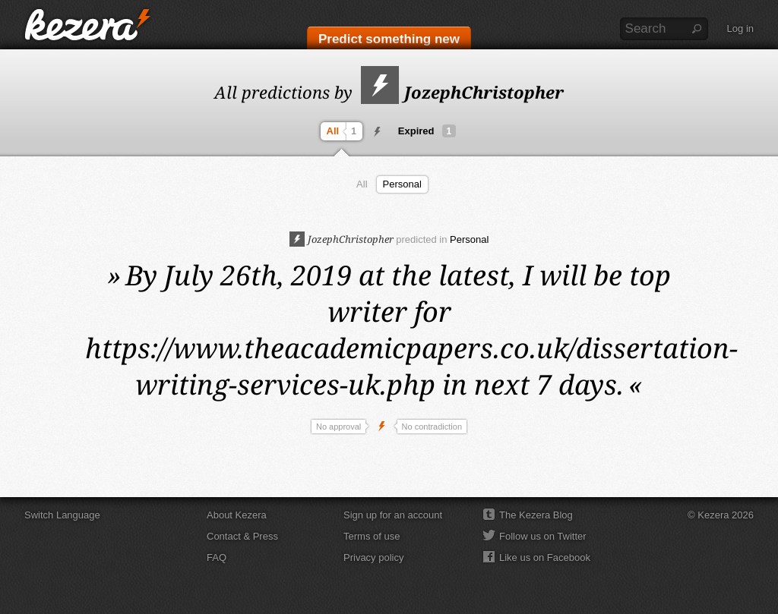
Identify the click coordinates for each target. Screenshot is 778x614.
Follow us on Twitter (543, 536)
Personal (402, 184)
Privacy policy (373, 557)
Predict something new (389, 39)
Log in (740, 28)
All (343, 131)
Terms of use (371, 536)
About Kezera (237, 515)
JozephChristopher (462, 91)
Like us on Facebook (544, 557)
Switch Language (62, 515)
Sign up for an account (392, 515)
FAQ (216, 557)
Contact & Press (242, 536)
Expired (427, 130)
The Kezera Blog (536, 515)
